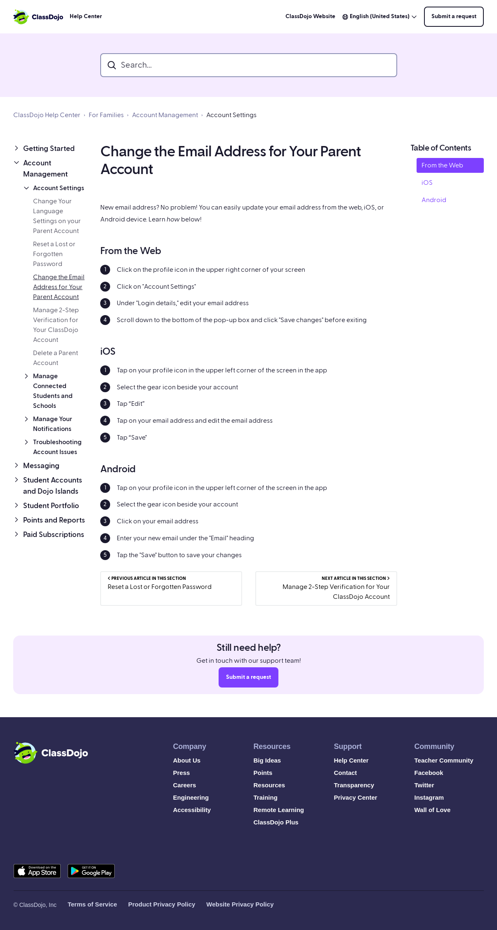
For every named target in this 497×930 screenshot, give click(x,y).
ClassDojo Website (310, 16)
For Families (106, 115)
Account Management (165, 115)
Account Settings (231, 115)
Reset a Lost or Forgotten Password (54, 254)
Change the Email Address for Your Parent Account (59, 287)
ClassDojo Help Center (46, 115)
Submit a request (453, 16)
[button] (50, 148)
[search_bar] (248, 65)
